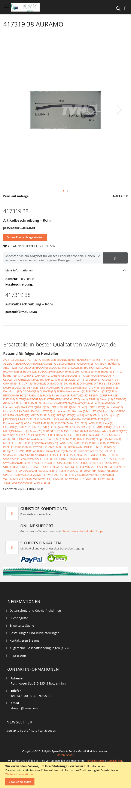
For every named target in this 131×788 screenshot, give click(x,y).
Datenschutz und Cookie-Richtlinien (35, 610)
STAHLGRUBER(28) (84, 463)
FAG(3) (46, 395)
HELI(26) (69, 407)
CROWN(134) (110, 379)
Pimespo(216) (23, 447)
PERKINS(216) (97, 443)
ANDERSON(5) (44, 363)
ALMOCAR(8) (26, 363)
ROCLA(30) (33, 451)
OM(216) (39, 443)
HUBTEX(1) (45, 411)
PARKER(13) (81, 443)
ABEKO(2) (21, 360)
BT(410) (117, 371)
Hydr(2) (108, 411)
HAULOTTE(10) (30, 407)
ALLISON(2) (10, 363)
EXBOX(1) (22, 395)
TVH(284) (60, 471)
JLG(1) (107, 415)
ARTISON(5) (102, 363)
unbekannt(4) (88, 471)
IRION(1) (49, 415)
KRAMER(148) (45, 423)
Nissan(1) (115, 439)
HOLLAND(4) (19, 411)
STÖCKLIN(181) (25, 467)
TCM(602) (88, 467)
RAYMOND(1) (83, 447)
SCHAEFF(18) (57, 455)
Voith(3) (94, 475)
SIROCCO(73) (99, 459)
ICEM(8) (24, 415)
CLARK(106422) (44, 379)
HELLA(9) (81, 407)
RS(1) (43, 451)
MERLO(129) (119, 431)
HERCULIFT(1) (96, 407)
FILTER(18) (22, 399)
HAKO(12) (81, 403)
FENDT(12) (95, 395)
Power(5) (38, 447)
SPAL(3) (36, 463)
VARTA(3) (53, 475)
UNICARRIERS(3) (108, 471)
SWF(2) (59, 467)
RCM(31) (98, 447)
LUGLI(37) (120, 427)
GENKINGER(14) (13, 403)
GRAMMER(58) (33, 403)
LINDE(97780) (40, 427)
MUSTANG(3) (102, 435)
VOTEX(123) (10, 479)
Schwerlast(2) (28, 459)
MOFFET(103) (72, 435)
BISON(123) (29, 371)
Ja (115, 258)
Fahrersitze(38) (60, 395)
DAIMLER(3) (71, 383)
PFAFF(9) (8, 447)
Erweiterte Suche (22, 625)
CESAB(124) (10, 379)
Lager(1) (108, 423)
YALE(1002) (10, 483)
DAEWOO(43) (55, 383)
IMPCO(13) (36, 415)
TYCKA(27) (73, 471)
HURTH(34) (95, 411)
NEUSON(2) (19, 439)
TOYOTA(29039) (27, 471)
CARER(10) (57, 375)
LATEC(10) (25, 427)
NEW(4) (32, 439)
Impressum (18, 655)
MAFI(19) (9, 431)
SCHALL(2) (72, 455)
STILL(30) (9, 467)
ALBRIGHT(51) (98, 360)
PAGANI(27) (66, 443)
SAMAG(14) (10, 455)
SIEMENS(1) (82, 459)
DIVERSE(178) (109, 387)
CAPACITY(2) (42, 375)
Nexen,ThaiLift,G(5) (49, 439)
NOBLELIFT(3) (12, 443)
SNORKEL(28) (22, 463)
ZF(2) (47, 483)
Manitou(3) (22, 431)
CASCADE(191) (73, 375)
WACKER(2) (61, 479)
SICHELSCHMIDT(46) (62, 459)
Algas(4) (113, 360)
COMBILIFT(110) (77, 379)
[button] (119, 110)
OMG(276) (51, 443)
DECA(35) (114, 383)
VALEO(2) (26, 475)
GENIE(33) (119, 399)
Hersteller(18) (114, 407)
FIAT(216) (9, 399)
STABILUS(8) (64, 463)
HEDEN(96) (56, 407)
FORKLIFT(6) (72, 399)
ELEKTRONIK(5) (95, 391)
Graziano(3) (50, 403)
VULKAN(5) (26, 479)
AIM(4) (74, 360)
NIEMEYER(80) (71, 439)
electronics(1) (76, 391)
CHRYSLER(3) (26, 379)
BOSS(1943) (92, 371)
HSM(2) (33, 411)
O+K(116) (27, 443)
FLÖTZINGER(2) (54, 399)
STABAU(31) (49, 463)
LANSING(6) (10, 427)
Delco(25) (20, 387)
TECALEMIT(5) (103, 467)
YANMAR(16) (25, 483)
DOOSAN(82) (30, 391)
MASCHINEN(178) (72, 431)
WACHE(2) (47, 479)
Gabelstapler (114, 760)
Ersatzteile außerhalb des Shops (83, 531)
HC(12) (44, 407)
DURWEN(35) (47, 391)
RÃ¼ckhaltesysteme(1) (61, 451)
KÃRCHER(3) (78, 423)
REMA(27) (110, 447)
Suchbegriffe (19, 618)
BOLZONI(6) (60, 371)
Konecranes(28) (13, 423)
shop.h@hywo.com (24, 708)
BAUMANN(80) (12, 371)
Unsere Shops (65, 755)
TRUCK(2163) (45, 471)
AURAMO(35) (27, 368)
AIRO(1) (84, 360)
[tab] (65, 270)
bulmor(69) (10, 375)
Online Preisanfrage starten (25, 237)
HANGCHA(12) (111, 403)
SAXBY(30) (41, 455)
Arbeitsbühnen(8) (65, 363)
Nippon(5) (102, 439)
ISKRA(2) (61, 415)
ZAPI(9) (38, 483)
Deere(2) (8, 387)
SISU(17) (113, 459)
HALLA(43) (94, 403)
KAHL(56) (53, 419)
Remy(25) (9, 451)
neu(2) (7, 439)
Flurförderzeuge (95, 760)
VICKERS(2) (82, 475)
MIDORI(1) (34, 435)
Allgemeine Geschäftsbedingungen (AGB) (39, 648)
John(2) (115, 415)
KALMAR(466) (68, 419)
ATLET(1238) (10, 368)
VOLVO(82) (107, 475)
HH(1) (7, 411)
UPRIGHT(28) (11, 475)
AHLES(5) (45, 360)
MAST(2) (89, 431)
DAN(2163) (86, 383)
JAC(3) (88, 415)
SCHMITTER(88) (108, 455)
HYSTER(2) (120, 411)
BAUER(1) (107, 368)
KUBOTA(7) (62, 423)
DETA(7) (58, 387)
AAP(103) (9, 360)
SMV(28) (8, 463)
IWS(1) (80, 415)
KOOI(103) (30, 423)
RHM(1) (20, 451)
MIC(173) (21, 435)
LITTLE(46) (56, 427)
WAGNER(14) (77, 479)
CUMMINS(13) (12, 383)
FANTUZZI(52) (79, 395)
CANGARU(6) (26, 375)
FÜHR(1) (93, 399)
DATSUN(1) (100, 383)
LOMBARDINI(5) (103, 427)
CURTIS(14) (29, 383)
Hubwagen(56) (62, 411)
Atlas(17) (115, 363)
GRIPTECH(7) (66, 403)
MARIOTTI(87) (51, 431)
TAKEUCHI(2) (73, 467)
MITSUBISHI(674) (52, 435)
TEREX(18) (118, 467)
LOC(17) (68, 427)
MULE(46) (88, 435)
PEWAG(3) (113, 443)
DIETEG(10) (84, 387)
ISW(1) (71, 415)
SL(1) (122, 459)
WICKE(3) (108, 479)
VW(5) (37, 479)
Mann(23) (36, 431)
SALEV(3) (109, 451)
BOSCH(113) (77, 371)
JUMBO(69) (10, 419)
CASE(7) (88, 375)
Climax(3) (61, 379)
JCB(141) (97, 415)
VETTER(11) (67, 475)
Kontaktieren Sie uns (24, 640)
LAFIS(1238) (95, 423)
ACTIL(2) (33, 360)
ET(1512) (111, 391)
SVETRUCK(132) (45, 467)
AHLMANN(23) (60, 360)
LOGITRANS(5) (83, 427)
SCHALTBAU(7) (88, 455)
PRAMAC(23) (53, 447)
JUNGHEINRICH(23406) (32, 419)
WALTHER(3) (93, 479)
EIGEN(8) (62, 391)
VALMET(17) (40, 475)
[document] (66, 774)
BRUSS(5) (106, 371)
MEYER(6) (9, 435)
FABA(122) (35, 395)
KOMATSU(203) (100, 419)
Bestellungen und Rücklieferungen (35, 633)
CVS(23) (41, 383)
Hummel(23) (80, 411)
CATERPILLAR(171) (104, 375)
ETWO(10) (9, 395)
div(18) (96, 387)
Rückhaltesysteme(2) (90, 451)
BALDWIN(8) (75, 368)
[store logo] (25, 7)
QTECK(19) (68, 447)
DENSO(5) (33, 387)
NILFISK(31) (87, 439)
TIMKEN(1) (10, 471)
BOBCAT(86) (45, 371)
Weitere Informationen (19, 774)
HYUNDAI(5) (11, 415)
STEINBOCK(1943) (108, 463)
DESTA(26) (46, 387)
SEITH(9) (42, 459)
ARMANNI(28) (85, 363)
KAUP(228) (84, 419)
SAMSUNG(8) (26, 455)
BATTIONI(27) (92, 368)
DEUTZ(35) (70, 387)
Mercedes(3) (103, 431)
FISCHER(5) (36, 399)
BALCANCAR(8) (57, 368)
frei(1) (84, 399)
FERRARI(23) (110, 395)
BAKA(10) (42, 368)
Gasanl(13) (106, 399)
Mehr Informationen (19, 270)
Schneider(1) (11, 459)
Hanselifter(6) (11, 407)
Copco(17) (95, 379)
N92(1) (115, 435)
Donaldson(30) (12, 391)
